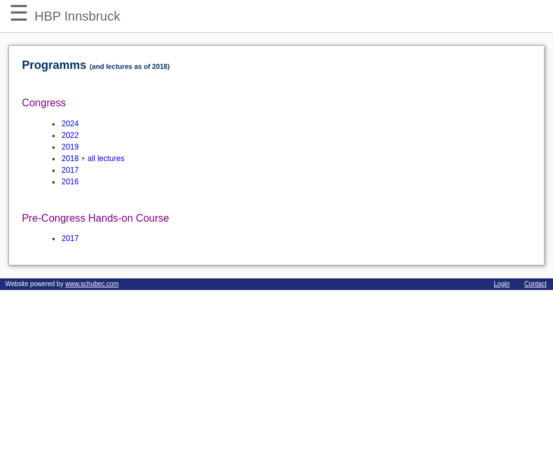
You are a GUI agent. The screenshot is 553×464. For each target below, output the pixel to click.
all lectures (106, 158)
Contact (536, 283)
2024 (70, 123)
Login (501, 283)
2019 (70, 146)
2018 (70, 158)
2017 (70, 170)
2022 (70, 135)
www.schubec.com (92, 283)
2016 (70, 181)
